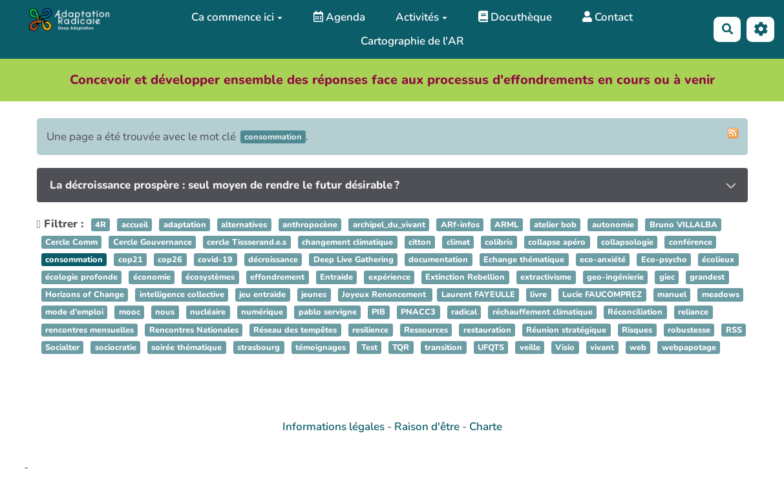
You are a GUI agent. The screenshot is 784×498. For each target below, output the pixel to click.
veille (530, 347)
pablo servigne (328, 312)
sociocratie (115, 347)
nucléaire (208, 312)
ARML (506, 225)
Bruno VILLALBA (683, 225)
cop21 (130, 259)
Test (369, 347)
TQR (400, 347)
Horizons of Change (84, 295)
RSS (734, 330)
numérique (262, 312)
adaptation (185, 225)
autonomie (613, 225)
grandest (707, 277)
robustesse (689, 330)
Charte (485, 426)
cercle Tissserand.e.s (246, 242)
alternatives (244, 225)
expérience (389, 277)
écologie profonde (81, 277)
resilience (370, 330)
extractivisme (545, 277)
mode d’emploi (74, 312)
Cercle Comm (71, 242)
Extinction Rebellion (465, 277)
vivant (602, 347)
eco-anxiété (603, 259)
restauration (487, 330)
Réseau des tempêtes (295, 330)
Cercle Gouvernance (152, 242)
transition (443, 347)
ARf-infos (460, 225)
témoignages (320, 347)
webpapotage (689, 347)
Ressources (426, 330)
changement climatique (347, 242)
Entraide (336, 277)
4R (100, 225)
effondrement (277, 277)
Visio (565, 347)
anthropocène (309, 225)
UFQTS (491, 347)
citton (419, 242)
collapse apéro (557, 242)
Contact (607, 17)
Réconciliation (635, 312)
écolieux (718, 259)
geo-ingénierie (615, 277)
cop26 (170, 259)
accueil (135, 225)
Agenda (339, 17)
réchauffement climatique (543, 312)
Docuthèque (515, 17)
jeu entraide (262, 295)
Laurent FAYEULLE (478, 295)
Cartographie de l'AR (412, 41)
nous (165, 312)
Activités (421, 17)
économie (152, 277)
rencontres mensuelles (89, 330)
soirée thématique (186, 347)
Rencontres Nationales (193, 330)
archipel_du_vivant (389, 225)
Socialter (62, 347)
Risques (637, 330)
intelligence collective (182, 295)
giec (667, 277)
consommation (74, 259)
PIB (378, 312)
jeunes (313, 295)
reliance (693, 312)
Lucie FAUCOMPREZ (602, 295)
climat (458, 242)
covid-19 (215, 259)
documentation (438, 259)
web (638, 347)
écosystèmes (210, 277)
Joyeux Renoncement (385, 295)
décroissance (273, 259)
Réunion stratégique (566, 330)
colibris (499, 242)
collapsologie (627, 242)
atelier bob (555, 225)
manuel (671, 295)
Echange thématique (523, 259)
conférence (690, 242)
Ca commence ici (236, 17)
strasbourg (258, 347)
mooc (129, 312)
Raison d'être (427, 426)
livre (538, 295)
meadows (720, 295)
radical (464, 312)
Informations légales (333, 426)
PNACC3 (418, 312)
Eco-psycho (664, 259)
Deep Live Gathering (353, 259)
